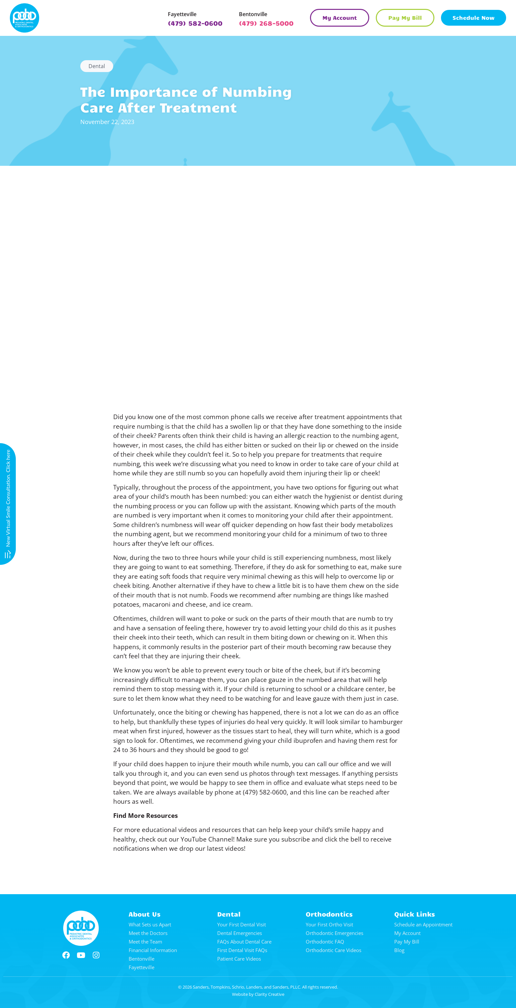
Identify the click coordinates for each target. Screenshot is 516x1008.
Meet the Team (145, 941)
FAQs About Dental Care (244, 941)
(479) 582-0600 (195, 23)
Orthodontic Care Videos (333, 950)
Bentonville (253, 14)
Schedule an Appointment (423, 924)
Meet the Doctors (148, 933)
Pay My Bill (406, 941)
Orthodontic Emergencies (334, 933)
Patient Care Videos (239, 958)
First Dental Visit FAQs (242, 950)
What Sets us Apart (150, 924)
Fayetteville (182, 14)
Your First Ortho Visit (329, 924)
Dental (97, 66)
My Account (407, 933)
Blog (399, 950)
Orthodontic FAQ (325, 941)
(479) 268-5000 (266, 23)
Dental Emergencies (239, 933)
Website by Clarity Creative (258, 994)
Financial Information (153, 950)
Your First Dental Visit (241, 924)
